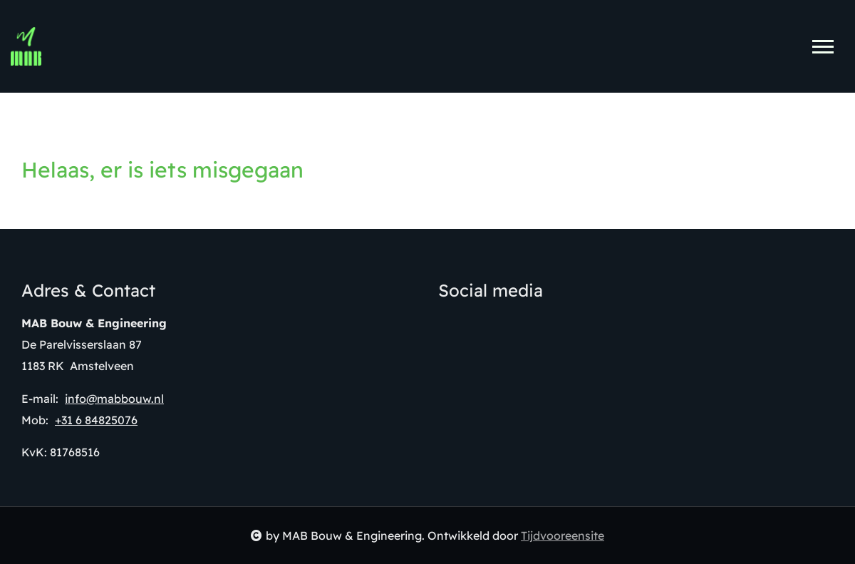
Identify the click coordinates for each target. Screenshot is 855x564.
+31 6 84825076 (96, 420)
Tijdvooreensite (562, 535)
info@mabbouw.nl (114, 398)
